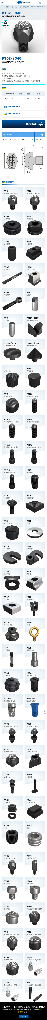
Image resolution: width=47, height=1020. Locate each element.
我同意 (23, 1016)
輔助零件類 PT (24, 7)
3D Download (14, 114)
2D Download (14, 106)
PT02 (33, 7)
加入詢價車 (31, 124)
